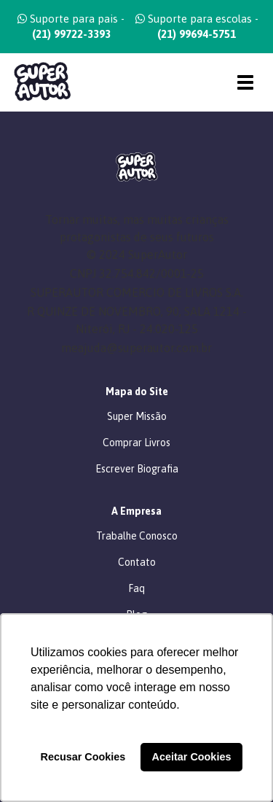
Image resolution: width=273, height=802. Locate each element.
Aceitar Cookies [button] (192, 757)
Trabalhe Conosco (137, 536)
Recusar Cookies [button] (83, 757)
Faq (136, 588)
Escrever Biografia (136, 469)
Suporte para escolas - (196, 26)
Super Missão (137, 416)
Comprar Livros (136, 442)
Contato (137, 562)
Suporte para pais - (70, 26)
